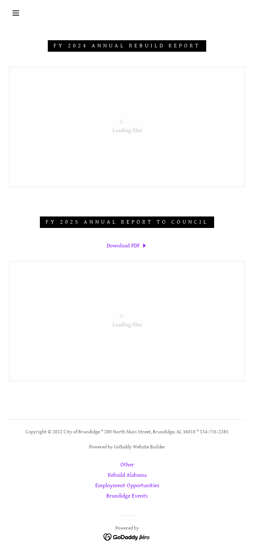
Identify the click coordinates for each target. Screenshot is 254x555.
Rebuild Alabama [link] (127, 475)
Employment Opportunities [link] (127, 485)
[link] (127, 126)
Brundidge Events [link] (127, 496)
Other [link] (127, 464)
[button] (20, 13)
